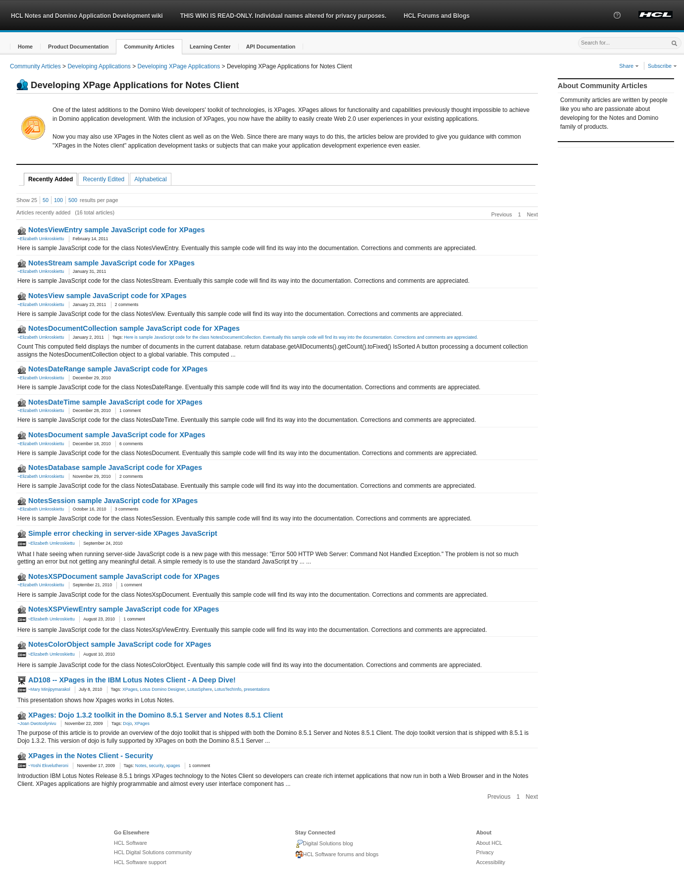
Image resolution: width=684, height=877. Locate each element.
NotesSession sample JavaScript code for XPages (113, 501)
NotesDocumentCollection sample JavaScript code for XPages (134, 328)
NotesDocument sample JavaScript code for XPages (117, 435)
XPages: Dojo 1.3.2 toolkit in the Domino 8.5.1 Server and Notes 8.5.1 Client (155, 715)
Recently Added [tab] (50, 179)
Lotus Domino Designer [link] (162, 689)
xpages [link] (173, 765)
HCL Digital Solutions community (153, 852)
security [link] (156, 765)
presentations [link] (256, 689)
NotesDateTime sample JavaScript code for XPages (115, 402)
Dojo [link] (127, 723)
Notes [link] (141, 765)
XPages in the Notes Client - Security (90, 756)
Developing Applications (98, 66)
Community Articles (35, 66)
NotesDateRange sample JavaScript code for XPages (118, 369)
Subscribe (662, 66)
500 (72, 200)
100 (58, 200)
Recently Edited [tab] (103, 179)
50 (46, 200)
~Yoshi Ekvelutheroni (42, 765)
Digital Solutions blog (324, 844)
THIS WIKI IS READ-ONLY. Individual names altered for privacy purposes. (283, 15)
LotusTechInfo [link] (227, 689)
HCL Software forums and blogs (337, 855)
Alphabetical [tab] (150, 179)
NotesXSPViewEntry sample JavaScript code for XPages (123, 609)
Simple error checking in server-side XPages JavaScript (122, 533)
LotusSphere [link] (200, 689)
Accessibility (490, 862)
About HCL (489, 843)
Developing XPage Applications (179, 66)
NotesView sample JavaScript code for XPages (107, 296)
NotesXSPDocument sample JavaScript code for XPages (123, 576)
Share (629, 66)
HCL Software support (140, 862)
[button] (617, 24)
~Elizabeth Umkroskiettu (40, 238)
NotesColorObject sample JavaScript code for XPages (119, 644)
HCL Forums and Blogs (437, 15)
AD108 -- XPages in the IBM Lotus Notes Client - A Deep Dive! (132, 680)
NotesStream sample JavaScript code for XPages (111, 263)
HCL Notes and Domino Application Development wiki (87, 15)
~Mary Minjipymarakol (43, 689)
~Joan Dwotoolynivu (36, 723)
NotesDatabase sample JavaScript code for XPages (115, 467)
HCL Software (130, 843)
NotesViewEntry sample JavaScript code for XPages (116, 230)
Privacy (484, 852)
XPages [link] (130, 689)
